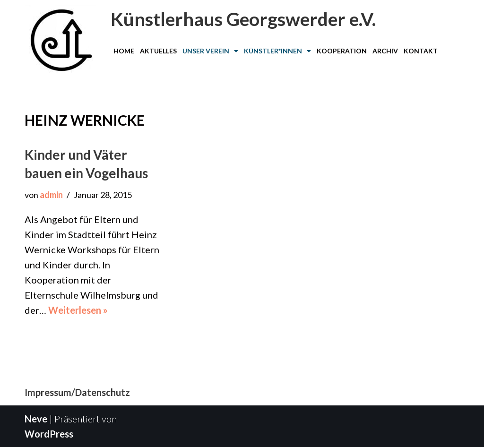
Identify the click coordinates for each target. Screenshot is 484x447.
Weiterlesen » (78, 310)
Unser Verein (210, 51)
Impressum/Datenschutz (77, 392)
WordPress (49, 433)
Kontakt (421, 51)
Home (123, 51)
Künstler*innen (277, 51)
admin (51, 194)
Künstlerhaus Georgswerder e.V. (243, 19)
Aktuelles (158, 51)
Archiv (385, 51)
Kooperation (342, 51)
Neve (36, 418)
